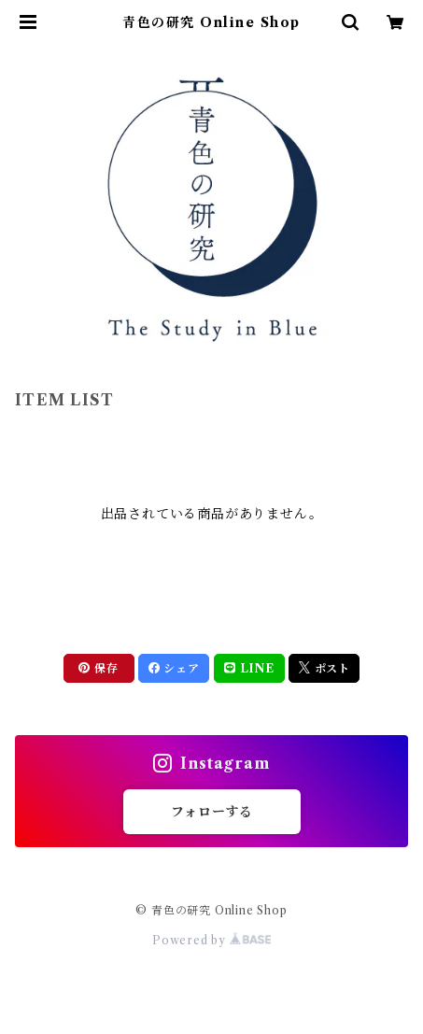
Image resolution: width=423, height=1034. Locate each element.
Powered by (211, 940)
